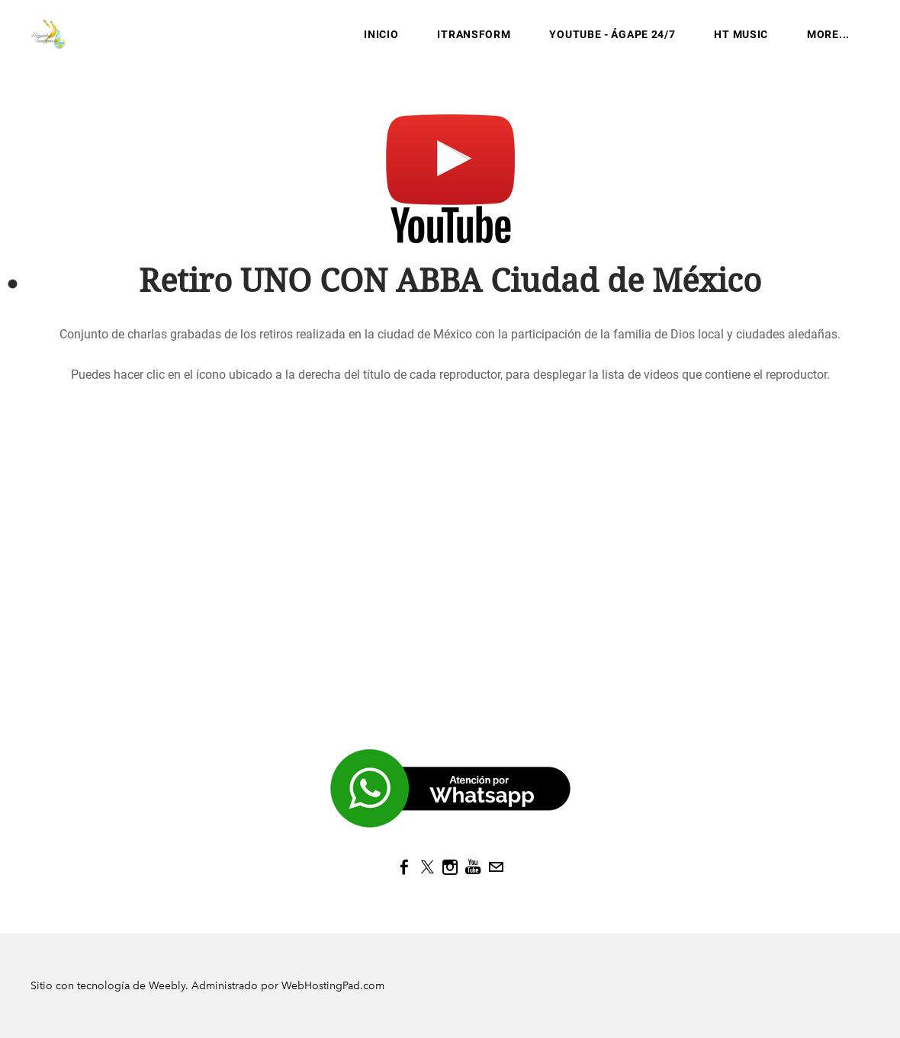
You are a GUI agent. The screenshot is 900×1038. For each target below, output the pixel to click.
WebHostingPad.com (332, 985)
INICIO (381, 34)
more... (828, 34)
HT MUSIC (741, 34)
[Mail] (495, 867)
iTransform (473, 34)
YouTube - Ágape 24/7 (612, 34)
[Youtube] (473, 867)
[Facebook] (404, 867)
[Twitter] (427, 867)
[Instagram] (450, 867)
